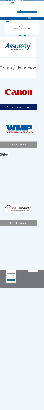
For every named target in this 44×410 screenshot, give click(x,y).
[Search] (37, 271)
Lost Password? (35, 14)
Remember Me (19, 10)
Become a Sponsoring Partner (9, 19)
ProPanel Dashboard (16, 19)
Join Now (33, 14)
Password (8, 275)
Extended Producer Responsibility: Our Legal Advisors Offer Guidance (21, 0)
